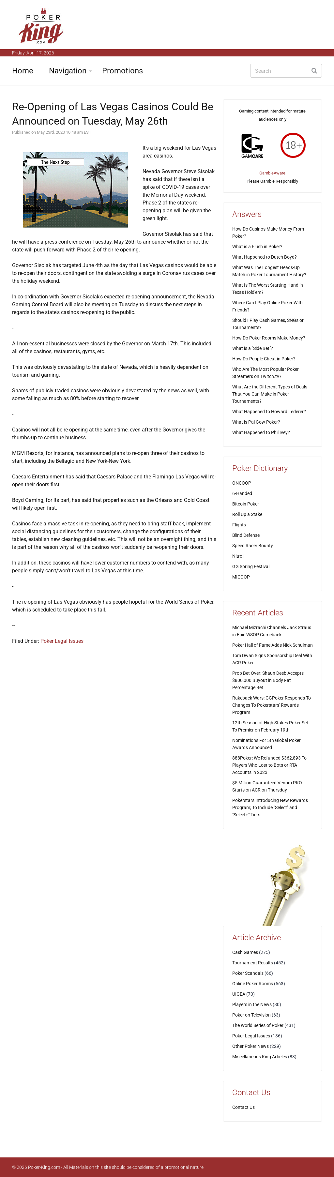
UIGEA (238, 994)
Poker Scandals (248, 973)
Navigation (67, 70)
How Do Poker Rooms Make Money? (268, 337)
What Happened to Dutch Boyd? (264, 257)
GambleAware (272, 173)
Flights (239, 524)
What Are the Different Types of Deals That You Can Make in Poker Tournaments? (269, 394)
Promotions (122, 70)
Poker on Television (251, 1015)
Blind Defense (246, 535)
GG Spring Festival (250, 566)
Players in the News (252, 1004)
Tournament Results (252, 962)
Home (22, 70)
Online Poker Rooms (252, 983)
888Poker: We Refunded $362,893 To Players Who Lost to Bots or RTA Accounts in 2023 (269, 765)
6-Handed (242, 493)
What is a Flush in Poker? (257, 246)
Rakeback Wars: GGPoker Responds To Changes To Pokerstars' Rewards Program (271, 705)
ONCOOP (241, 483)
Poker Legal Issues (62, 641)
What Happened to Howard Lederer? (269, 411)
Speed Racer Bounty (252, 545)
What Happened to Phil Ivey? (261, 432)
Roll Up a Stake (247, 514)
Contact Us (243, 1107)
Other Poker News (250, 1046)
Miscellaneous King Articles (259, 1056)
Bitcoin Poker (245, 503)
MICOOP (241, 577)
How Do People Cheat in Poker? (264, 358)
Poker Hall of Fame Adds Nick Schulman (272, 645)
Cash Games (245, 952)
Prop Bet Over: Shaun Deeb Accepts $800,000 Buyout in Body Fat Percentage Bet (268, 680)
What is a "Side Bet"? (252, 348)
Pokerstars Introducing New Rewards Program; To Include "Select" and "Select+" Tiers (270, 807)
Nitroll (238, 556)
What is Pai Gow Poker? (256, 422)
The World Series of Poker (257, 1025)
